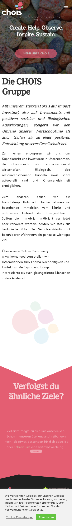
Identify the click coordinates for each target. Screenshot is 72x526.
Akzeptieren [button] (46, 517)
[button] (36, 57)
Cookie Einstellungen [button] (19, 517)
